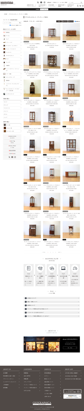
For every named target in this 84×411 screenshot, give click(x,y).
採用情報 (5, 387)
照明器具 (7, 80)
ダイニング (6, 105)
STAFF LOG (12, 153)
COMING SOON (12, 137)
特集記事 (26, 379)
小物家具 (7, 65)
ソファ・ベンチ (9, 42)
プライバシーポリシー (8, 379)
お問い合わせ (47, 396)
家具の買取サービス (49, 384)
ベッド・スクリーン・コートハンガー (12, 69)
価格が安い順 (70, 21)
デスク (7, 59)
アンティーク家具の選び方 (30, 387)
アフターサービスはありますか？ (34, 313)
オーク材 (8, 125)
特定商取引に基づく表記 (9, 376)
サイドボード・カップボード (11, 46)
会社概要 (5, 373)
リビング (5, 101)
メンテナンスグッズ (10, 94)
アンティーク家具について (30, 384)
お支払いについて (30, 298)
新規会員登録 (12, 150)
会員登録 (49, 2)
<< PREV (43, 252)
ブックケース (8, 52)
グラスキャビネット (10, 55)
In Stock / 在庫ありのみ (16, 25)
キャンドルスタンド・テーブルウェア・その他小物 (12, 89)
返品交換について (48, 381)
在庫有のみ (78, 21)
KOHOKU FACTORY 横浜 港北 (73, 379)
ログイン (46, 376)
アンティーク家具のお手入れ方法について (36, 309)
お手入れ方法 (27, 390)
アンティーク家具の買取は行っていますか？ (37, 316)
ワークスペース (7, 108)
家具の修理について (49, 387)
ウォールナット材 (10, 131)
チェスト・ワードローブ (11, 49)
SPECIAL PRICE (12, 146)
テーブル (7, 36)
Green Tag (12, 142)
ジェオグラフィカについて (9, 381)
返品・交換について (31, 302)
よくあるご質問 (63, 2)
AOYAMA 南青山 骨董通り (71, 373)
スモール (5, 114)
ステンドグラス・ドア (10, 77)
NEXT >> (60, 252)
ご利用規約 (6, 384)
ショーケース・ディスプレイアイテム (12, 84)
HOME (5, 14)
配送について (47, 379)
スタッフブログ (27, 381)
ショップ (5, 117)
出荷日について (30, 305)
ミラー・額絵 (8, 74)
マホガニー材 (9, 128)
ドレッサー (8, 62)
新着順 (59, 21)
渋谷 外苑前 (71, 376)
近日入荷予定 (27, 376)
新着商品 (7, 32)
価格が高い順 (65, 21)
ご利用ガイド (55, 2)
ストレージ (6, 111)
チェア (7, 39)
